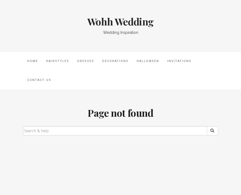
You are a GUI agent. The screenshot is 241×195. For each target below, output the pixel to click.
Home (32, 61)
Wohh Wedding (120, 21)
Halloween (148, 61)
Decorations (115, 61)
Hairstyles (57, 61)
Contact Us (39, 80)
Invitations (179, 61)
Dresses (85, 61)
